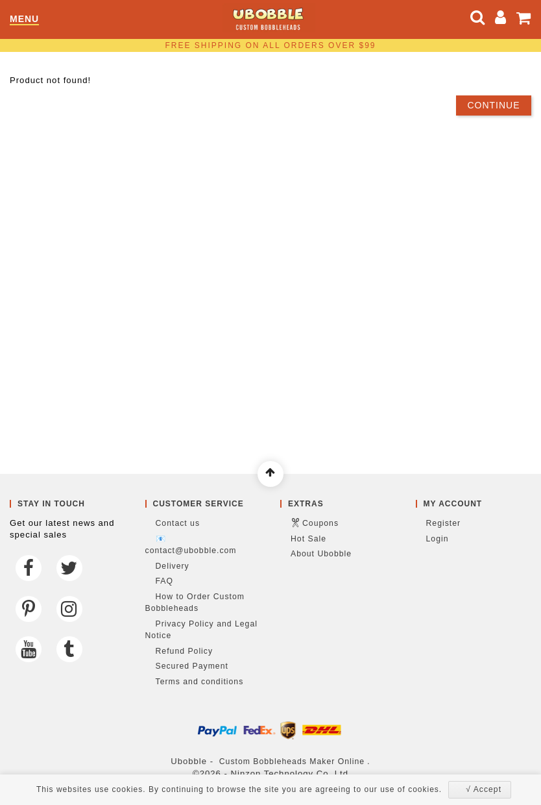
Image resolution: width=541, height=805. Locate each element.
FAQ (165, 581)
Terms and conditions (200, 681)
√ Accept (483, 789)
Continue (493, 105)
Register (443, 523)
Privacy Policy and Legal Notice (201, 630)
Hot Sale (308, 538)
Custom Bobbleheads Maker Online (292, 761)
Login (437, 538)
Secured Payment (192, 666)
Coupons (320, 523)
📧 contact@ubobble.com (191, 545)
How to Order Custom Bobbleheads (195, 602)
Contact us (178, 523)
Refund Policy (184, 651)
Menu (24, 19)
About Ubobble (321, 553)
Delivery (172, 566)
